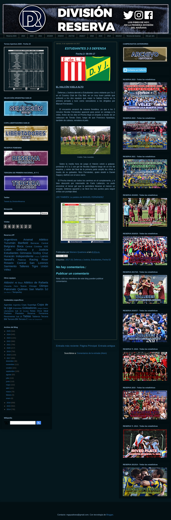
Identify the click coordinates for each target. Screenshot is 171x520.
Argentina (17, 305)
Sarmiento (10, 266)
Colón (7, 249)
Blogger (109, 515)
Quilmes (22, 289)
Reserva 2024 (11, 36)
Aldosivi (9, 282)
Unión (44, 266)
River (45, 259)
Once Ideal (42, 311)
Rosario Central (15, 262)
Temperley (17, 292)
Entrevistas (17, 308)
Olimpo (43, 285)
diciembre (10, 361)
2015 (100, 36)
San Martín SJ (38, 289)
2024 (9, 334)
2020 (9, 348)
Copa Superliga (28, 305)
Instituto (37, 256)
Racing (33, 259)
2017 (9, 358)
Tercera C (23, 319)
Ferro (16, 286)
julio (8, 378)
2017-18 (69, 260)
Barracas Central (39, 243)
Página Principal (88, 345)
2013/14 (119, 36)
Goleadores (29, 307)
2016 (92, 36)
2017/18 (71, 36)
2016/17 (82, 36)
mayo (8, 385)
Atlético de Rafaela (36, 282)
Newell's (9, 259)
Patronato (10, 289)
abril (8, 388)
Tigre (35, 266)
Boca (20, 246)
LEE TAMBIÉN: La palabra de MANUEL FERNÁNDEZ (80, 197)
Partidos (8, 313)
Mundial (25, 311)
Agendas (8, 305)
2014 (109, 36)
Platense (22, 260)
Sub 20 (19, 317)
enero (8, 398)
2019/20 (50, 36)
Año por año (150, 36)
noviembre (10, 364)
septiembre (10, 371)
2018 (9, 355)
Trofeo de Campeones (35, 319)
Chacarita (7, 286)
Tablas (27, 316)
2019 (9, 351)
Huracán (9, 256)
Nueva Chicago (28, 286)
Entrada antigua (106, 345)
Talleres (24, 266)
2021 (40, 36)
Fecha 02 (106, 260)
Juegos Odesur (42, 308)
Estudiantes (96, 260)
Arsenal (28, 239)
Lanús (44, 256)
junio (8, 381)
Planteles (19, 313)
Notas (32, 311)
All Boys (19, 283)
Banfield (23, 242)
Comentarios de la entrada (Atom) (92, 353)
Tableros (36, 316)
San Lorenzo (39, 262)
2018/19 (61, 36)
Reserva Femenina (37, 313)
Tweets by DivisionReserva (14, 201)
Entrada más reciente (67, 345)
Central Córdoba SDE (36, 246)
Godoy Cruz (40, 253)
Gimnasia (25, 253)
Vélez (7, 269)
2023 (23, 36)
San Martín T (8, 292)
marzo (8, 392)
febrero (9, 395)
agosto (9, 375)
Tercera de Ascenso (134, 36)
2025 (9, 331)
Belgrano (9, 246)
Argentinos (10, 239)
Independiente (24, 256)
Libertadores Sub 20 (13, 311)
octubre (9, 368)
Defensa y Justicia (82, 260)
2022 (31, 36)
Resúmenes (9, 316)
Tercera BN (13, 319)
